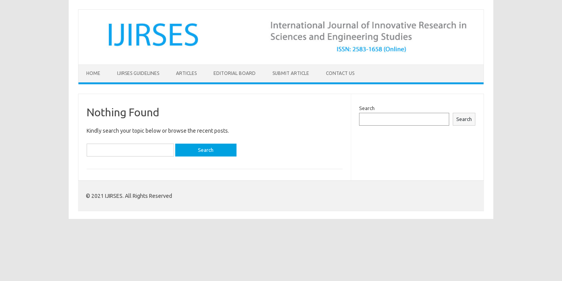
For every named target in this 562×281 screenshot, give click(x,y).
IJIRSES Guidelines (138, 73)
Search (367, 108)
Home (93, 73)
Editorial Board (234, 73)
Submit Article (290, 73)
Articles (186, 73)
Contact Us (340, 73)
